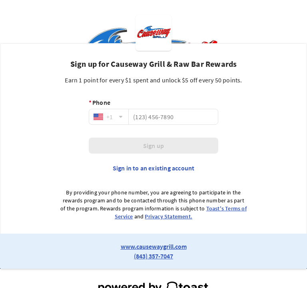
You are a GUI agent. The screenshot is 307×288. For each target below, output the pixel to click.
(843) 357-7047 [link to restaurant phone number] (153, 256)
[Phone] (173, 117)
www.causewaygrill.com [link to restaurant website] (154, 246)
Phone (99, 102)
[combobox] (109, 117)
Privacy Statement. (168, 216)
